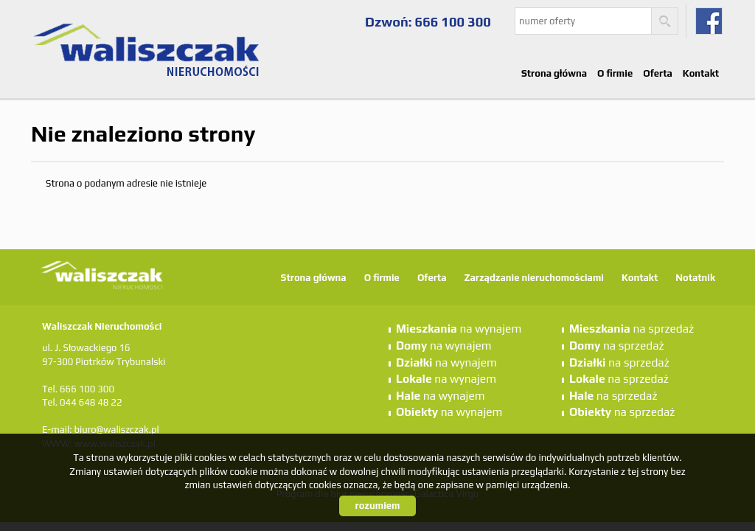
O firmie (615, 73)
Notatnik (695, 277)
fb (709, 21)
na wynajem (458, 328)
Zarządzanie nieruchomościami (533, 277)
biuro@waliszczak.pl (116, 429)
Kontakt (701, 73)
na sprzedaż (631, 328)
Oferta (657, 73)
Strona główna (554, 73)
